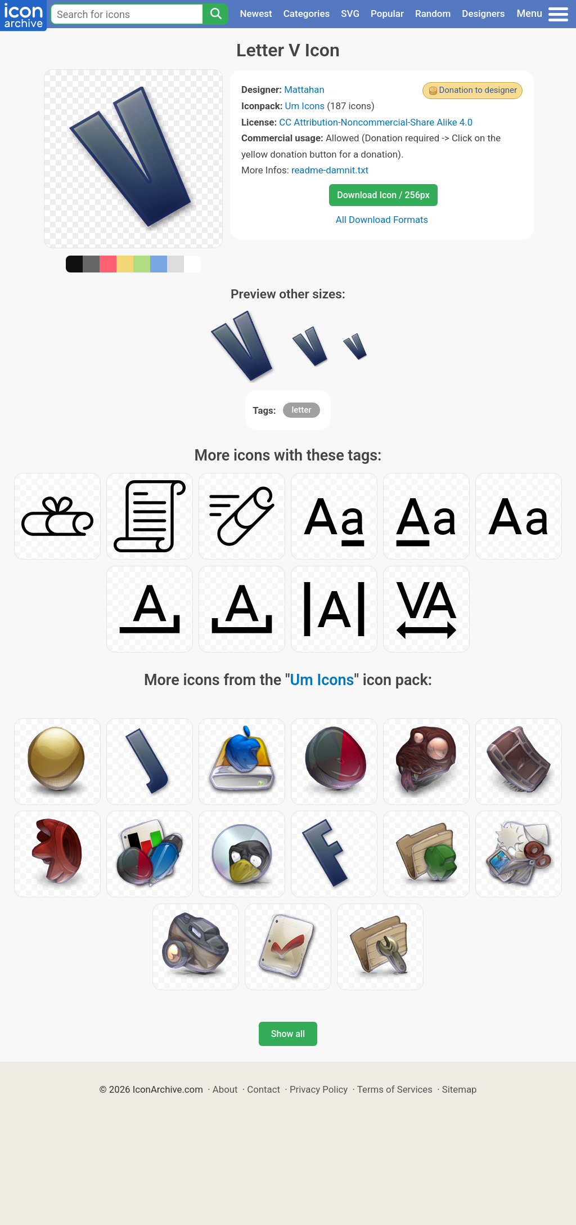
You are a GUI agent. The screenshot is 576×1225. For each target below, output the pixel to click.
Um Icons (305, 105)
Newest (256, 13)
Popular (387, 13)
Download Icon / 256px (383, 195)
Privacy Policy (319, 1089)
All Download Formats (382, 219)
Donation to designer (478, 90)
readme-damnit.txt (329, 170)
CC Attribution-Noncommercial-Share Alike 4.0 (375, 122)
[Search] (215, 14)
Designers (483, 13)
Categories (307, 13)
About (225, 1089)
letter (301, 410)
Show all (288, 1034)
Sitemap (459, 1089)
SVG (350, 13)
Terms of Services (395, 1089)
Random (433, 13)
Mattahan (304, 89)
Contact (263, 1089)
